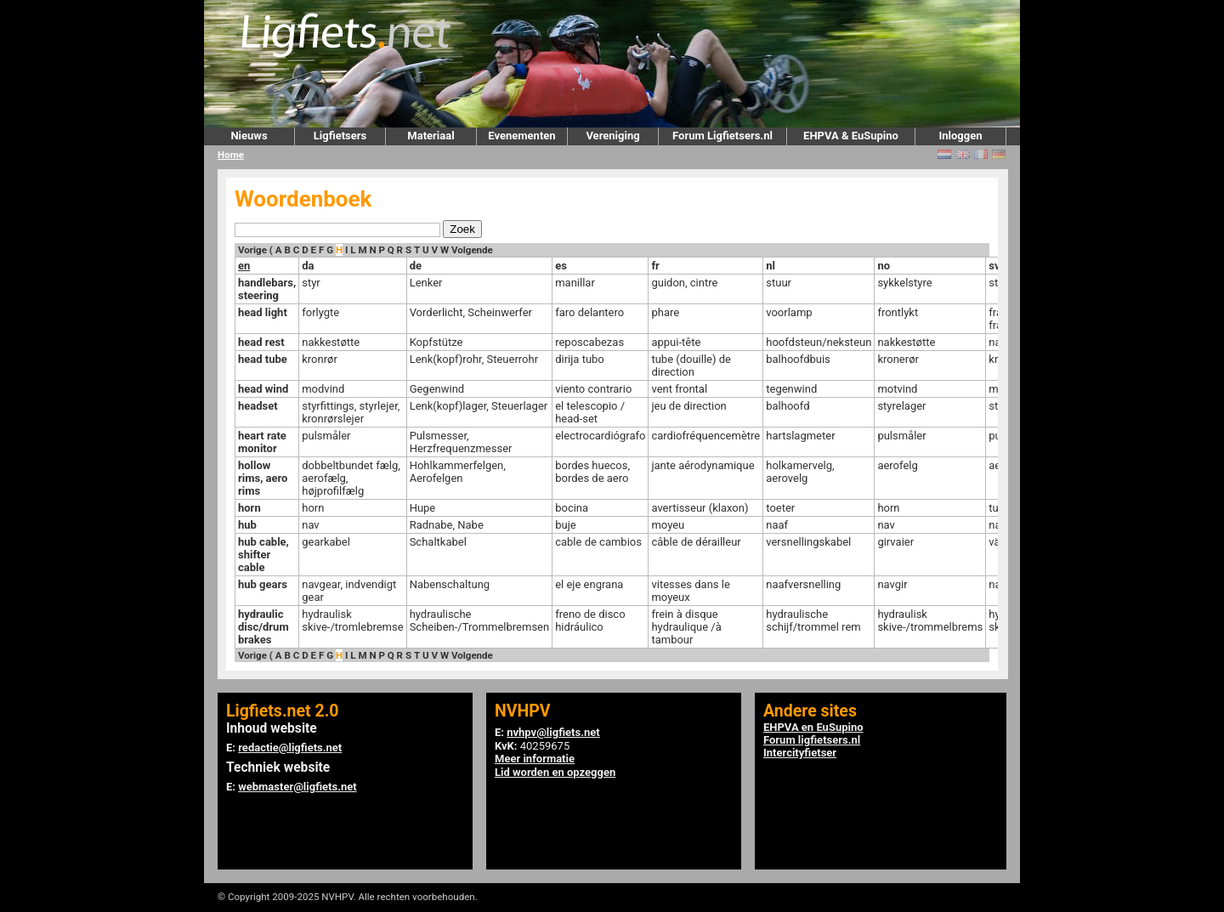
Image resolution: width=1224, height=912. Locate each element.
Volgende (472, 250)
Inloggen (960, 135)
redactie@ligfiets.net (290, 747)
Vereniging (612, 135)
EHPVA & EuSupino (850, 135)
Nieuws (248, 135)
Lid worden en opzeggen (555, 772)
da (308, 265)
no (883, 265)
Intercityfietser (799, 752)
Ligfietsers (340, 135)
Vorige (252, 250)
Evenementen (521, 135)
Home (231, 155)
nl (770, 265)
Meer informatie (535, 758)
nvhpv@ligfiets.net (553, 732)
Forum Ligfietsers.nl (722, 135)
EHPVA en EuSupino (813, 727)
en (244, 265)
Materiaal (430, 135)
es (561, 265)
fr (655, 265)
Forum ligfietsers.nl (811, 740)
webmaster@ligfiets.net (297, 786)
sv (994, 265)
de (416, 265)
